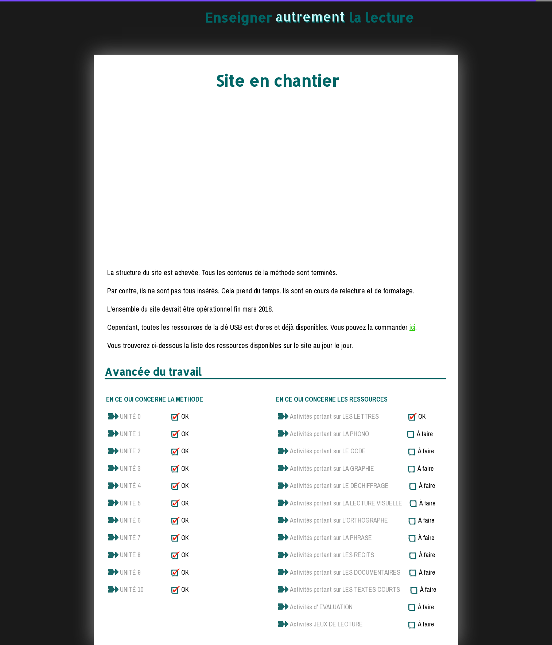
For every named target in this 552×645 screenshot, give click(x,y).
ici (412, 327)
